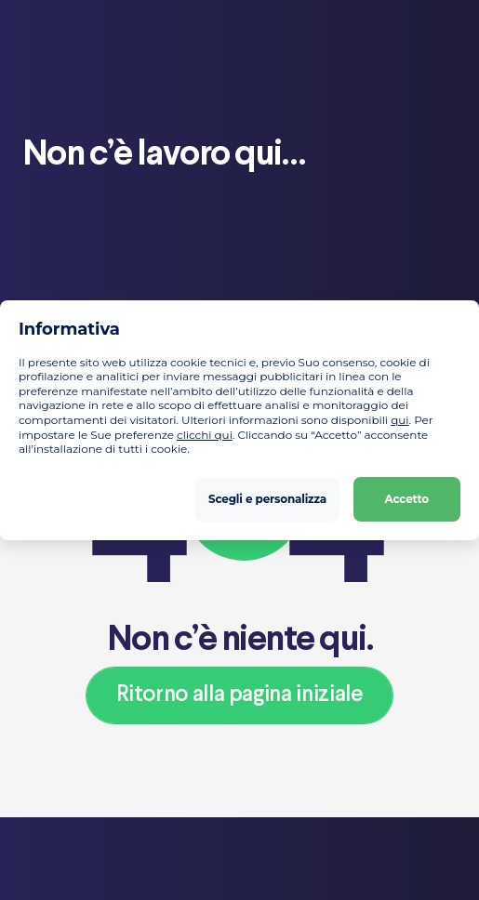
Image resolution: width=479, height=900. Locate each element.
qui (399, 420)
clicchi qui (205, 435)
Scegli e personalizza (267, 499)
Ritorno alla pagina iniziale (240, 695)
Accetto (407, 499)
